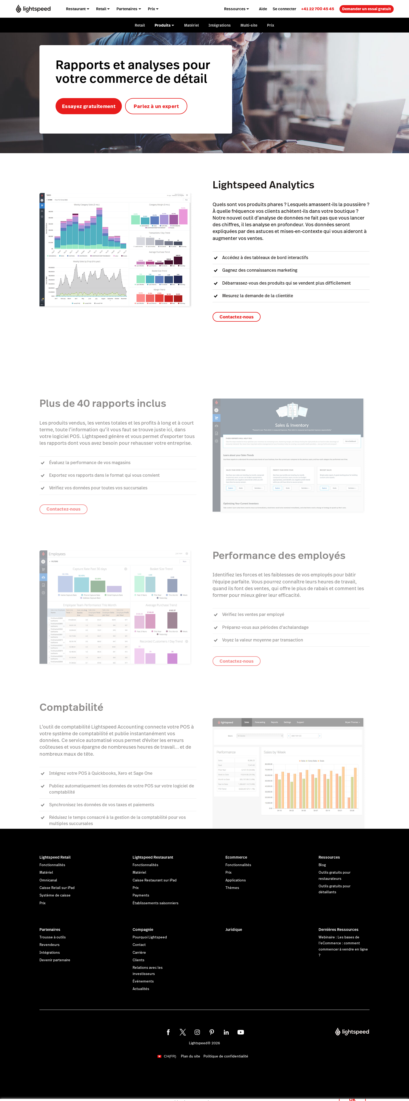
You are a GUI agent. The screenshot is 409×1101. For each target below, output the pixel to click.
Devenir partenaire (54, 960)
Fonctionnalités (52, 865)
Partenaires (49, 929)
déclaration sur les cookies (223, 1091)
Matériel (46, 872)
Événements (143, 981)
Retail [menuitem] (101, 9)
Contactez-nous (237, 317)
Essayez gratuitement (88, 106)
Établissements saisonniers (155, 903)
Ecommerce (236, 857)
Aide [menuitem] (263, 9)
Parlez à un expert (156, 106)
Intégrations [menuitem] (220, 25)
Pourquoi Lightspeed (150, 937)
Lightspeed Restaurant (153, 857)
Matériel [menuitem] (191, 25)
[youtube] (240, 1032)
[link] (317, 8)
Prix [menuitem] (151, 9)
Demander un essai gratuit (366, 9)
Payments (141, 895)
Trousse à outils (52, 937)
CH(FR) (170, 1056)
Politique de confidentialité (225, 1056)
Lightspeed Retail (55, 857)
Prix (42, 903)
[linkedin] (226, 1032)
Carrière (139, 952)
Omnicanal (48, 880)
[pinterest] (211, 1032)
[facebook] (168, 1032)
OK (352, 1094)
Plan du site (190, 1056)
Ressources (329, 857)
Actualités (141, 989)
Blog (322, 865)
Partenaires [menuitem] (126, 9)
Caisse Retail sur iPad (57, 887)
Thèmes (232, 887)
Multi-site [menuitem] (248, 25)
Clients (138, 960)
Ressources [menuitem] (235, 9)
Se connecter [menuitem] (284, 9)
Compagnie (143, 929)
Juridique (233, 929)
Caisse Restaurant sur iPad (155, 880)
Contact (139, 944)
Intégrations (49, 952)
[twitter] (182, 1032)
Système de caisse (55, 895)
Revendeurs (49, 944)
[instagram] (197, 1032)
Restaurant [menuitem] (76, 9)
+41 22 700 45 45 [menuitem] (317, 9)
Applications (235, 880)
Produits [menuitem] (163, 25)
